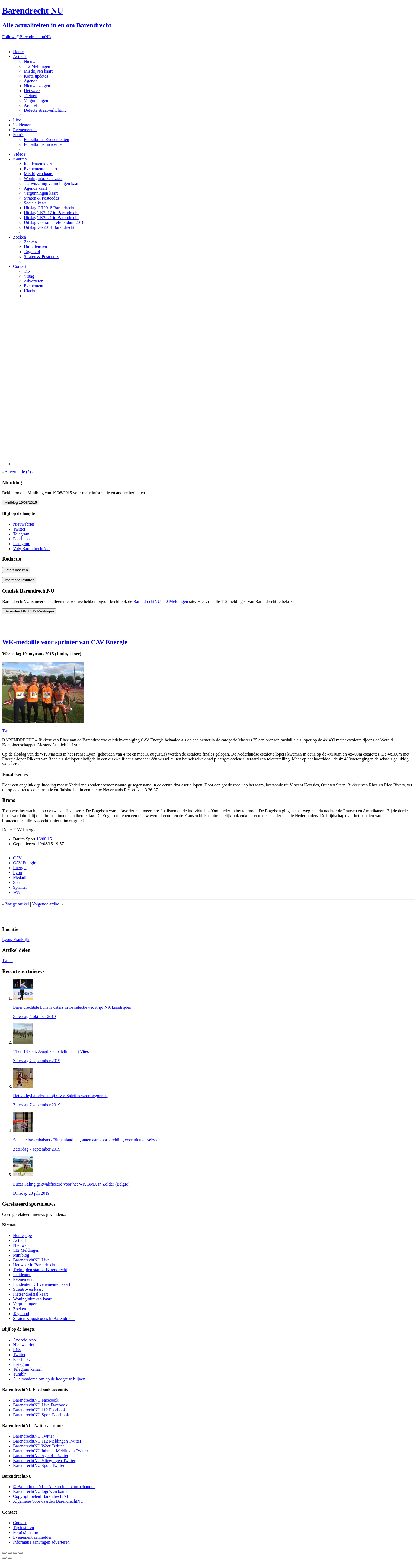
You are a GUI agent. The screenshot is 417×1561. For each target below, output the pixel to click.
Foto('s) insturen (27, 1532)
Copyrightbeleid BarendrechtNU (41, 1496)
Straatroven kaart (28, 1289)
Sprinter (20, 887)
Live (17, 120)
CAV (17, 858)
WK (16, 892)
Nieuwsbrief (23, 524)
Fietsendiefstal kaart (30, 1294)
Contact (20, 266)
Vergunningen (36, 100)
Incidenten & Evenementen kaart (41, 1284)
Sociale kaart (35, 203)
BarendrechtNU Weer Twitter (38, 1446)
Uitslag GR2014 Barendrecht (49, 227)
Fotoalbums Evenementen (46, 139)
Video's (19, 154)
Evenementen (25, 129)
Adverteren (33, 281)
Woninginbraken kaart (43, 178)
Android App (24, 1340)
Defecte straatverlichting (45, 110)
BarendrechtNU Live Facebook (40, 1405)
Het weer (32, 90)
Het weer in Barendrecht (34, 1265)
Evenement (33, 286)
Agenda (30, 81)
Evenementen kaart (40, 168)
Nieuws (30, 61)
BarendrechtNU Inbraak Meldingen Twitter (50, 1450)
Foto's (18, 134)
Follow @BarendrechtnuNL (26, 36)
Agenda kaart (35, 188)
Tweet (7, 730)
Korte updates (36, 76)
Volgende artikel (46, 904)
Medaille (20, 877)
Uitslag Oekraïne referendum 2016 (54, 222)
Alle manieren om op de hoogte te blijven (49, 1379)
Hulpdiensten (35, 247)
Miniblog (21, 1255)
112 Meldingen (37, 66)
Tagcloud (32, 251)
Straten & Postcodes (41, 198)
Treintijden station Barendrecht (40, 1269)
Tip (27, 271)
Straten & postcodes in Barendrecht (44, 1318)
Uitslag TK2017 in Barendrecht (51, 212)
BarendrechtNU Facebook (36, 1400)
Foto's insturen (16, 570)
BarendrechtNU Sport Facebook (41, 1414)
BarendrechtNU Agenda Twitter (40, 1455)
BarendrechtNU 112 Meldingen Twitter (47, 1441)
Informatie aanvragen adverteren (41, 1542)
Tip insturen (23, 1527)
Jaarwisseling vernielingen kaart (52, 183)
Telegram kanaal (27, 1369)
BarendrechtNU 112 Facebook (39, 1410)
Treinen (30, 95)
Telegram (21, 534)
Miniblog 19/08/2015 (20, 502)
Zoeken (19, 237)
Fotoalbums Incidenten (44, 144)
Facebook (21, 539)
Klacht (30, 290)
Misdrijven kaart (38, 71)
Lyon (17, 872)
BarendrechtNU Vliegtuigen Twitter (44, 1460)
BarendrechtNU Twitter (33, 1436)
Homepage (22, 1235)
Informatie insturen (19, 580)
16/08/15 (44, 839)
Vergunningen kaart (41, 193)
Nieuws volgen (37, 85)
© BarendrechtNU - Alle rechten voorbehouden (54, 1486)
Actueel (20, 56)
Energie (19, 867)
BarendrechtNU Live (31, 1260)
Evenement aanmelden (32, 1537)
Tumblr (19, 1374)
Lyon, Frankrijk (15, 939)
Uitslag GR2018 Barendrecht (49, 207)
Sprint (18, 882)
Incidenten (22, 125)
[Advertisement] (214, 384)
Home (18, 51)
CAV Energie (24, 862)
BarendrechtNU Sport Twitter (39, 1465)
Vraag (29, 276)
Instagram (21, 543)
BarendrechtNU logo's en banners (42, 1491)
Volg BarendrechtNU (31, 548)
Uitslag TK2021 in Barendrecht (51, 217)
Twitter (19, 529)
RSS (17, 1349)
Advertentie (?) (17, 472)
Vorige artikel (17, 904)
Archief (30, 105)
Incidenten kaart (38, 164)
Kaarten (20, 159)
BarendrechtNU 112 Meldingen (160, 601)
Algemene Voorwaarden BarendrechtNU (48, 1501)
